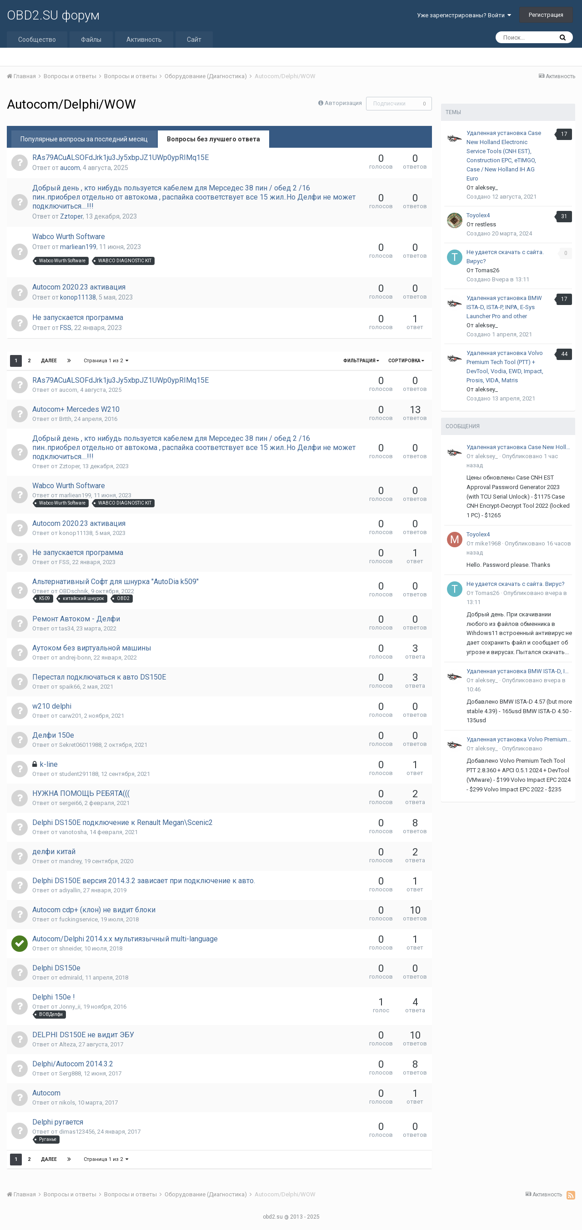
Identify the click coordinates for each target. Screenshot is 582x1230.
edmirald (70, 977)
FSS (65, 327)
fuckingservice (78, 919)
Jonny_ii (69, 1006)
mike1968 (488, 543)
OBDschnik (73, 591)
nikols (67, 1102)
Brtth (65, 418)
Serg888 (70, 1073)
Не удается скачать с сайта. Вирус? (516, 583)
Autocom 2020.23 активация (78, 287)
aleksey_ (486, 187)
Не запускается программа (77, 317)
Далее (49, 360)
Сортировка (406, 360)
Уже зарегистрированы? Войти (464, 15)
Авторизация (343, 103)
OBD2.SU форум (53, 15)
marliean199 (78, 246)
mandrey (70, 861)
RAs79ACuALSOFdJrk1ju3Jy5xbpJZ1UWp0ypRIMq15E (120, 157)
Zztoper (71, 216)
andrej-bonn (75, 657)
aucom (70, 167)
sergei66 (70, 803)
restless (485, 224)
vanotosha (73, 832)
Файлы (91, 39)
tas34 (66, 628)
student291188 (78, 773)
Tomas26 (487, 270)
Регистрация (546, 14)
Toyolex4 (478, 215)
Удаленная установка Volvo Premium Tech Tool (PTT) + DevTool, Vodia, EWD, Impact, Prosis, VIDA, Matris (519, 739)
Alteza (67, 1044)
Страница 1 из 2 (106, 361)
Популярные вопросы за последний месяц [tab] (84, 139)
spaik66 (69, 686)
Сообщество (37, 39)
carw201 (70, 715)
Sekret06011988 (80, 744)
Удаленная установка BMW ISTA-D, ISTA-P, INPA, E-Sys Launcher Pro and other (504, 307)
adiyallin (69, 890)
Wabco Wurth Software (68, 236)
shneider (70, 948)
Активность (144, 39)
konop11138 (78, 297)
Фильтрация (361, 360)
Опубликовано (522, 748)
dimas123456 (77, 1131)
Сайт (194, 39)
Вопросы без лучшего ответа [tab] (213, 139)
